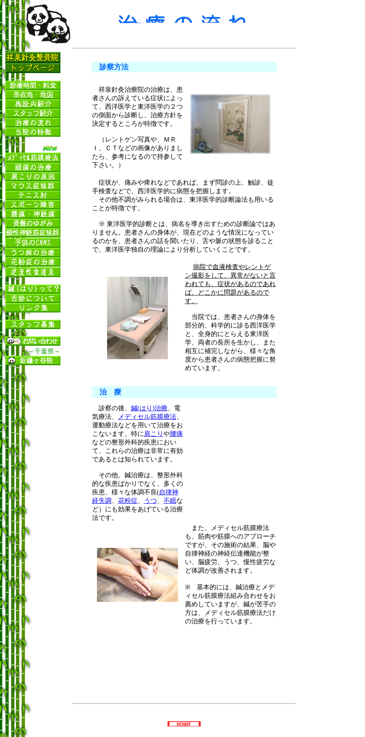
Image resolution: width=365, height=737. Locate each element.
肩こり (153, 433)
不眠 (169, 500)
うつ (150, 500)
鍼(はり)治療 (149, 408)
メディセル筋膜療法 (147, 416)
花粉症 (127, 500)
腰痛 (176, 433)
